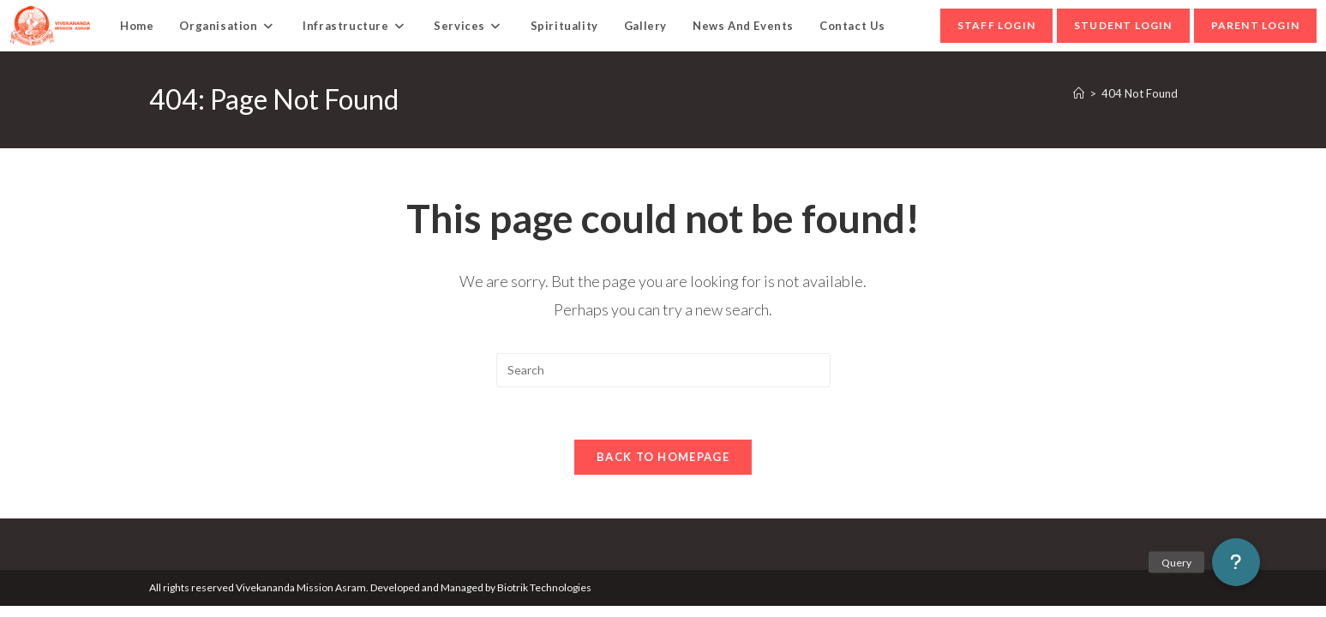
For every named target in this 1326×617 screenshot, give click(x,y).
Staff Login (996, 25)
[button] (1236, 562)
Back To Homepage (663, 457)
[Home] (1078, 93)
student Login (1123, 25)
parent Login (1255, 25)
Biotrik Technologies (544, 587)
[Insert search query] (663, 370)
